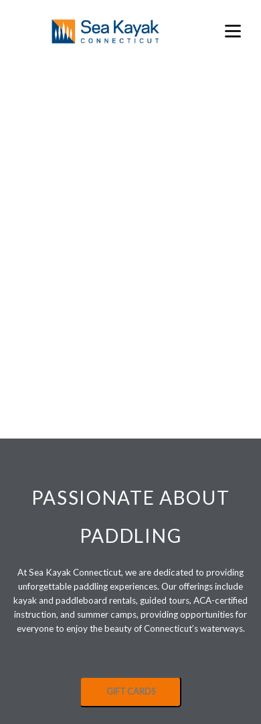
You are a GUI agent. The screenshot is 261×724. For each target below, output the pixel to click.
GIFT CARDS (130, 692)
